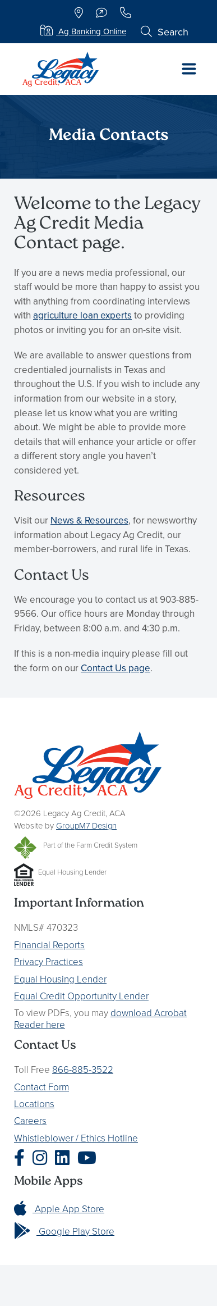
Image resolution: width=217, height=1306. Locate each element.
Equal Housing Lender (60, 978)
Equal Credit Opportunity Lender (81, 995)
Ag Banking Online (83, 31)
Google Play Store (64, 1231)
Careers (30, 1120)
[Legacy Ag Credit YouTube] (89, 1158)
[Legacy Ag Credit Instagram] (43, 1158)
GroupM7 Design (86, 825)
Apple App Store (59, 1208)
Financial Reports (49, 944)
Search (164, 32)
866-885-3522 (82, 1069)
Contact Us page (115, 668)
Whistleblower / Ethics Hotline (76, 1137)
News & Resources (89, 520)
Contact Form (41, 1086)
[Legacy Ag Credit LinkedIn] (65, 1158)
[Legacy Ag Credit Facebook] (22, 1158)
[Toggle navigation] (189, 69)
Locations (34, 1103)
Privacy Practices (48, 961)
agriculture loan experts (82, 315)
